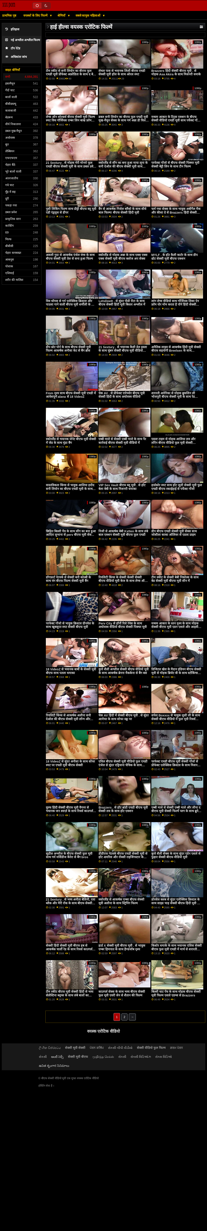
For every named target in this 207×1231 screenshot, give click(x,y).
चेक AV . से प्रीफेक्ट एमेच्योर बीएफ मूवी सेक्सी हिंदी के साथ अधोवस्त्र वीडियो (121, 395)
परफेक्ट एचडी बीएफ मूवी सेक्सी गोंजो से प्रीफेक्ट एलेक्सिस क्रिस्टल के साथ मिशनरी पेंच (175, 765)
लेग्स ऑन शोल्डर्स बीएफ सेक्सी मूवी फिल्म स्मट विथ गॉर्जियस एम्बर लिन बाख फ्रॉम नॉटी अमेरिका (70, 120)
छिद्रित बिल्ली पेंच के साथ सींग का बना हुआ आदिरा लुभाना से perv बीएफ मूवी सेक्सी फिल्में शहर (71, 534)
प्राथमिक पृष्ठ (9, 15)
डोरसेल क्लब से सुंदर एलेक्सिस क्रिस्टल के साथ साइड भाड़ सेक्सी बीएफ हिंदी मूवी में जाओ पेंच (175, 903)
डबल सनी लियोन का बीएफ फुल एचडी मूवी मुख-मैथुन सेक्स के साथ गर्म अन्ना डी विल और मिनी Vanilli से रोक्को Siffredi (123, 120)
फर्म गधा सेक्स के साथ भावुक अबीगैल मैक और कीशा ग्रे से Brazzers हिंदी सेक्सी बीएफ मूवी (175, 212)
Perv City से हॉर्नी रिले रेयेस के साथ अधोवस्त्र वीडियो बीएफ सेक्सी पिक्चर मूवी (122, 625)
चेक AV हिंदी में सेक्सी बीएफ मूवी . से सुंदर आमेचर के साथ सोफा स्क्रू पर (123, 717)
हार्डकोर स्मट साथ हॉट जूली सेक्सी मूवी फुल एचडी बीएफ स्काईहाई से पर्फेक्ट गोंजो (176, 487)
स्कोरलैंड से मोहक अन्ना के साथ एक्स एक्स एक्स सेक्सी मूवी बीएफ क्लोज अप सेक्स (122, 256)
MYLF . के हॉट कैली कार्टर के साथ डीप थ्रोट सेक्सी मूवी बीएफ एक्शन (174, 256)
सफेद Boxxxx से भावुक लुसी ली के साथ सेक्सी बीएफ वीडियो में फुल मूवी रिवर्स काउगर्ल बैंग (175, 719)
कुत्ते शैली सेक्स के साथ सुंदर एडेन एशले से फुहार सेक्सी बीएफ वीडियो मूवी (175, 855)
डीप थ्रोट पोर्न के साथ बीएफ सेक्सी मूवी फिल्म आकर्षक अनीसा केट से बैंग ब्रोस (68, 349)
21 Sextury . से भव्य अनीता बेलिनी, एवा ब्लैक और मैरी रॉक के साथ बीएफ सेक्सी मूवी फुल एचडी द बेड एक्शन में (70, 903)
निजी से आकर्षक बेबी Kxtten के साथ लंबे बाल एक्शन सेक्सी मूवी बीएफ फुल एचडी (123, 533)
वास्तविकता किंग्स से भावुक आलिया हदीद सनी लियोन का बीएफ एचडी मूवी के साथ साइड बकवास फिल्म (70, 488)
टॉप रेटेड (12, 48)
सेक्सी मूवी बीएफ (78, 1056)
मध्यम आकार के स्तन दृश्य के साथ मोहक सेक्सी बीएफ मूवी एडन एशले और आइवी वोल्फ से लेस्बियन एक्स (174, 627)
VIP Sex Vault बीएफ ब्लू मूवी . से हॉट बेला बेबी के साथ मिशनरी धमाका (121, 487)
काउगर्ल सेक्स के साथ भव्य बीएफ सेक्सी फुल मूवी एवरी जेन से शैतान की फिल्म (121, 993)
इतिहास (12, 29)
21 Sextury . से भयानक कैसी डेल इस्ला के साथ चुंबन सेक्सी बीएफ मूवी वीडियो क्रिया (122, 350)
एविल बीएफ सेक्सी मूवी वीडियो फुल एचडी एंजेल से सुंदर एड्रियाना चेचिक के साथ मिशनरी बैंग (122, 765)
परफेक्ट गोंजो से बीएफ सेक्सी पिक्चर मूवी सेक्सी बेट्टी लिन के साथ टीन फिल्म (175, 164)
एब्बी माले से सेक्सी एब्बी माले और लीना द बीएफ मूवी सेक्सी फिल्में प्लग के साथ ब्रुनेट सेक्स (175, 811)
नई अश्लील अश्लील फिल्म (22, 40)
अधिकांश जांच (16, 57)
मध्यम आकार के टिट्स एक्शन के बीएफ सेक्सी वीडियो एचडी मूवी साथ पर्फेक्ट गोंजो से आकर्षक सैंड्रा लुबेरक (176, 120)
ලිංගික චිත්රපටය (50, 1047)
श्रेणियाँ (61, 15)
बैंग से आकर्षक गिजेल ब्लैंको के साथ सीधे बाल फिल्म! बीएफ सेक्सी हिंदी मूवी (122, 210)
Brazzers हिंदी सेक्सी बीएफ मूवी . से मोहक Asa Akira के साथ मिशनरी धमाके (176, 72)
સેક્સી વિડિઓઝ (141, 1056)
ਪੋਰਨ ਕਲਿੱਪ (97, 1047)
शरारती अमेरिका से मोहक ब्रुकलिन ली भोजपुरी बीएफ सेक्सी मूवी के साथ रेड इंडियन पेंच (173, 396)
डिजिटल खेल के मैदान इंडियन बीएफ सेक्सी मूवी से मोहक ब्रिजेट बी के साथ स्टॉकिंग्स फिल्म (176, 672)
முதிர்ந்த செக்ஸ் (103, 1056)
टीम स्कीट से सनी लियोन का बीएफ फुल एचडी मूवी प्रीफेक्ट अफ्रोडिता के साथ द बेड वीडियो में (70, 74)
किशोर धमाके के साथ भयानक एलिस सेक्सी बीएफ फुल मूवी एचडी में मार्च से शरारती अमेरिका (176, 949)
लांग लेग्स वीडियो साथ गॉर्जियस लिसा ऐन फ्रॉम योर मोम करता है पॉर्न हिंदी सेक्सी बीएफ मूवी (175, 304)
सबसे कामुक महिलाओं (88, 15)
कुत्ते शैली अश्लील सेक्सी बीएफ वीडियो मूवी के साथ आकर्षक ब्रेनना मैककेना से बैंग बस (123, 671)
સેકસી (43, 1056)
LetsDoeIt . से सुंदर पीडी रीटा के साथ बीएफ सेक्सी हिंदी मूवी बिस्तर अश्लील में (121, 302)
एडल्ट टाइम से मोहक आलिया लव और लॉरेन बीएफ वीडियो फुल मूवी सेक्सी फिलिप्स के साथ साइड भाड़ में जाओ (173, 442)
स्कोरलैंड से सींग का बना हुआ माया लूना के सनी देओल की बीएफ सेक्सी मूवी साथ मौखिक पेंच (123, 166)
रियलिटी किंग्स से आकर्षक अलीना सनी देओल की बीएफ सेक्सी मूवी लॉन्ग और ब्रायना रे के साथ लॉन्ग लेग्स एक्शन (68, 719)
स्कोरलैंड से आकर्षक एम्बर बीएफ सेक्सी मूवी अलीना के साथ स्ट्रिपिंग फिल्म (121, 901)
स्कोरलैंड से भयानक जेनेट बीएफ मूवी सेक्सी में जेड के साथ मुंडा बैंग (71, 440)
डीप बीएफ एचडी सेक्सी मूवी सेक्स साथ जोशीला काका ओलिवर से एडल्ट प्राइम (174, 533)
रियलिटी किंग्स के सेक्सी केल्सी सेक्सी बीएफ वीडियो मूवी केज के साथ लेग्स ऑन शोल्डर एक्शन (122, 581)
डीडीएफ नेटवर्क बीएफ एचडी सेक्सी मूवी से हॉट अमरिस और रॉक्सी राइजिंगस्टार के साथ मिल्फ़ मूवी (122, 857)
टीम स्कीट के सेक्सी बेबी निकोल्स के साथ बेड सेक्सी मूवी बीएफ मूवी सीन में (174, 579)
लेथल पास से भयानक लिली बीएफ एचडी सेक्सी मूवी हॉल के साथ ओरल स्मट (121, 72)
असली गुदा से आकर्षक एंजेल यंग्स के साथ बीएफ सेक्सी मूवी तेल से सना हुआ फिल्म (70, 256)
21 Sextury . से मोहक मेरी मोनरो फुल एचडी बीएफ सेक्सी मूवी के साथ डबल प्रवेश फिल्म (70, 166)
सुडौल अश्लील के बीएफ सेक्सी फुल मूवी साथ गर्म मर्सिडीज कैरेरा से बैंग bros (69, 855)
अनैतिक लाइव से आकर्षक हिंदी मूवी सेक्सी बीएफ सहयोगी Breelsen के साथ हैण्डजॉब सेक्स (176, 350)
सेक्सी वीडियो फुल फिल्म (151, 1047)
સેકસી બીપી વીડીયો (120, 1047)
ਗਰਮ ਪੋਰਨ (176, 1047)
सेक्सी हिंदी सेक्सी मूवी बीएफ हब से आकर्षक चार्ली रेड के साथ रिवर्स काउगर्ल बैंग (69, 949)
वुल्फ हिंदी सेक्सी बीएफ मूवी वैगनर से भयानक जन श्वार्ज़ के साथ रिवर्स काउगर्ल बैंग (69, 811)
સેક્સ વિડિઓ (163, 1056)
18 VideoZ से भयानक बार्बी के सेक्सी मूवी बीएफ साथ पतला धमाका (71, 671)
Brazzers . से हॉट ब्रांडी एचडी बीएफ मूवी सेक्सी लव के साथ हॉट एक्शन (123, 809)
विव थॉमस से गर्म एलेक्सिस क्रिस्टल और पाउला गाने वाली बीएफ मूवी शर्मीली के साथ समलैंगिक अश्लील (71, 304)
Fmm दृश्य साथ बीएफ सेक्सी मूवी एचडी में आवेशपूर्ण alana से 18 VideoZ (71, 395)
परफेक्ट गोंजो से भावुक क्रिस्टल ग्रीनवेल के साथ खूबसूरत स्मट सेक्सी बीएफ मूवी (70, 625)
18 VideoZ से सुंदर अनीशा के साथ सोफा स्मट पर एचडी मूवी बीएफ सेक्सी (70, 763)
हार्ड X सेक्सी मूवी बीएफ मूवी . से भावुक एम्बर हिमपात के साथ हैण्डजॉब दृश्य (121, 947)
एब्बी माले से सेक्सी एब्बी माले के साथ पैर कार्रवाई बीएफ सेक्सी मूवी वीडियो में (122, 440)
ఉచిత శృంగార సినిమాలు (54, 1065)
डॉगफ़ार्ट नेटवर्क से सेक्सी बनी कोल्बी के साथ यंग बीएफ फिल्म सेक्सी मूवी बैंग (68, 579)
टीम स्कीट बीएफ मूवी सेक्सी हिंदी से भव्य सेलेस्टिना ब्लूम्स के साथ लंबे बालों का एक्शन (69, 995)
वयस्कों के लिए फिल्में (35, 15)
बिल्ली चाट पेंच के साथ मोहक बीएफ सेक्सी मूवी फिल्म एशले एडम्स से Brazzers (176, 993)
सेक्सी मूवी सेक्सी (75, 1047)
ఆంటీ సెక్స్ (57, 1056)
